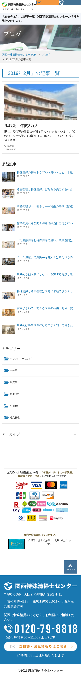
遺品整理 (15, 417)
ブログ (46, 54)
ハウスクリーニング (21, 358)
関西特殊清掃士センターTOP (19, 54)
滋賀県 (13, 382)
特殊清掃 (9, 146)
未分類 (13, 370)
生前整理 (15, 405)
